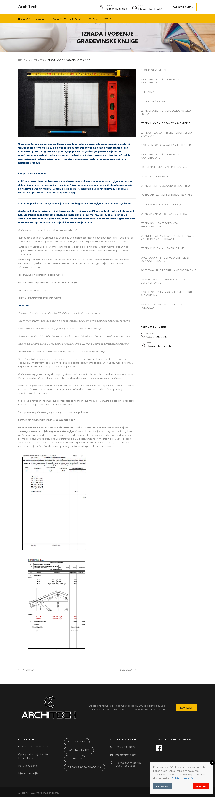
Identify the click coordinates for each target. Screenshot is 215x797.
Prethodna (27, 669)
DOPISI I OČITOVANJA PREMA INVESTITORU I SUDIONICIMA (167, 294)
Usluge (40, 19)
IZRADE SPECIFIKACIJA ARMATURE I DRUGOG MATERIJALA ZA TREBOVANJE (167, 237)
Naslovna (24, 19)
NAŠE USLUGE (77, 741)
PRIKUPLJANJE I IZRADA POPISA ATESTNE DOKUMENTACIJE (165, 281)
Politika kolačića (27, 765)
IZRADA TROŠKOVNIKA (154, 101)
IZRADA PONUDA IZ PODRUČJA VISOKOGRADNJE (159, 225)
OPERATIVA (147, 92)
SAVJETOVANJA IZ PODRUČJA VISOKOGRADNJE (168, 270)
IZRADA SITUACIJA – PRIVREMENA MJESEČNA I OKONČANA (168, 134)
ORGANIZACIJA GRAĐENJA (84, 767)
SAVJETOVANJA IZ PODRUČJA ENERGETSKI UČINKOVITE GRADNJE (166, 259)
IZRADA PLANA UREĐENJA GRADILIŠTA (164, 214)
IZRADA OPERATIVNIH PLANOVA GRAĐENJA (167, 195)
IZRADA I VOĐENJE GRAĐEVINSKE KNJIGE (165, 123)
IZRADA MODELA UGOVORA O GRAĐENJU (165, 185)
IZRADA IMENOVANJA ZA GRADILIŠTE (163, 248)
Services (39, 60)
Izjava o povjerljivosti (30, 773)
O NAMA (93, 19)
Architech (28, 7)
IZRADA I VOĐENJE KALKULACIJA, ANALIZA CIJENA (166, 112)
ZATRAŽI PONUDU (183, 7)
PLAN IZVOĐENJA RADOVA (156, 176)
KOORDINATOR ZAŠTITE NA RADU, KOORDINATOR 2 (160, 81)
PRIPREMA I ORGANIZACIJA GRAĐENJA (164, 167)
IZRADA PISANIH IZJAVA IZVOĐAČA (161, 204)
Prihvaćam (162, 786)
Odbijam (201, 786)
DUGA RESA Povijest (153, 70)
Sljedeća (128, 669)
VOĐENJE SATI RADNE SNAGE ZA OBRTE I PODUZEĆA (165, 306)
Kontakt (109, 19)
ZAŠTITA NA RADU (79, 750)
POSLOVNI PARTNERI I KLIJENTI (67, 19)
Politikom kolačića (182, 778)
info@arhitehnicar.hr (151, 8)
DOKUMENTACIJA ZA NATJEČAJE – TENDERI (166, 145)
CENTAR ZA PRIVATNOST (33, 746)
